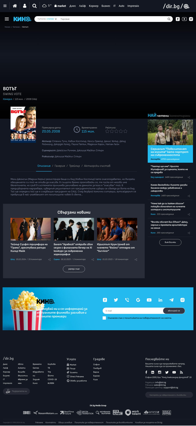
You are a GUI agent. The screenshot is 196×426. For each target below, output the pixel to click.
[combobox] (51, 19)
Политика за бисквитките (119, 423)
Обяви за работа (78, 381)
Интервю (155, 159)
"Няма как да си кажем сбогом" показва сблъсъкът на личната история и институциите (168, 206)
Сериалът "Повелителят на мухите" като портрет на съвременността (169, 152)
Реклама (39, 423)
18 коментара (121, 259)
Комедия (7, 99)
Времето (37, 364)
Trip (49, 372)
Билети (74, 373)
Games (36, 368)
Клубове (52, 364)
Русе (95, 380)
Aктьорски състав (97, 166)
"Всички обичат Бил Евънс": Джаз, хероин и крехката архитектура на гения (169, 225)
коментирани (179, 116)
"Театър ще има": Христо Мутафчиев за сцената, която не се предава (169, 169)
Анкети (21, 368)
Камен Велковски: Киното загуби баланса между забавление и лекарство (169, 188)
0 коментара (79, 259)
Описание (44, 166)
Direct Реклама (77, 377)
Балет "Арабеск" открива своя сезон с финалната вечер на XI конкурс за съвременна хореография (73, 249)
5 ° (46, 6)
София (96, 365)
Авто (20, 364)
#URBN (51, 383)
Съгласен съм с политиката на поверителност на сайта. (149, 318)
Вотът (25, 27)
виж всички (170, 242)
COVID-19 (52, 380)
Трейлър (74, 166)
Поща (72, 369)
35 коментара (35, 259)
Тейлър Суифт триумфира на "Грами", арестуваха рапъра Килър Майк (29, 248)
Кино (153, 214)
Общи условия (65, 423)
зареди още (74, 269)
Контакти (50, 423)
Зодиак (36, 380)
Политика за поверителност (89, 423)
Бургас (96, 376)
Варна (96, 372)
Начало (7, 27)
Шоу (13, 259)
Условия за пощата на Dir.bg (148, 423)
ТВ (49, 368)
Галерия (60, 166)
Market (73, 365)
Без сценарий (157, 177)
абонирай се (173, 310)
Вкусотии (23, 376)
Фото (51, 376)
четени (163, 116)
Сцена (57, 259)
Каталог (16, 27)
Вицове (21, 372)
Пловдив (97, 368)
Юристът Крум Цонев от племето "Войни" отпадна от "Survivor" (116, 248)
